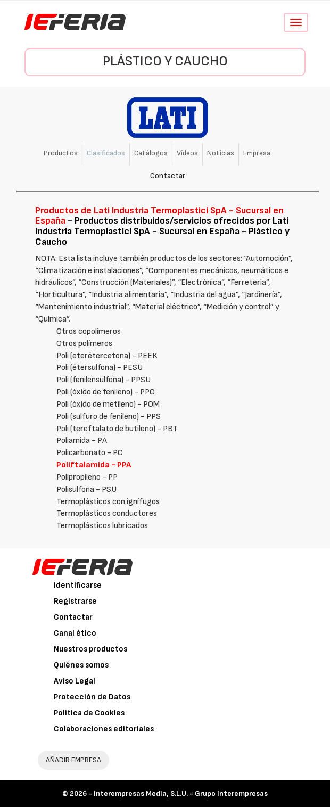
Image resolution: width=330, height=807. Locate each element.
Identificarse (78, 585)
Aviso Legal (74, 681)
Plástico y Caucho (165, 61)
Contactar (167, 176)
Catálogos (151, 153)
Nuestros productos (90, 649)
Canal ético (75, 633)
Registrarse (75, 601)
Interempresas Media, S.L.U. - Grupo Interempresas (181, 793)
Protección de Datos (92, 697)
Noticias (220, 153)
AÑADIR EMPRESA (73, 759)
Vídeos (187, 153)
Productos (61, 153)
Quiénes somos (81, 665)
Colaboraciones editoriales (104, 729)
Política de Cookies (89, 713)
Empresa (256, 153)
